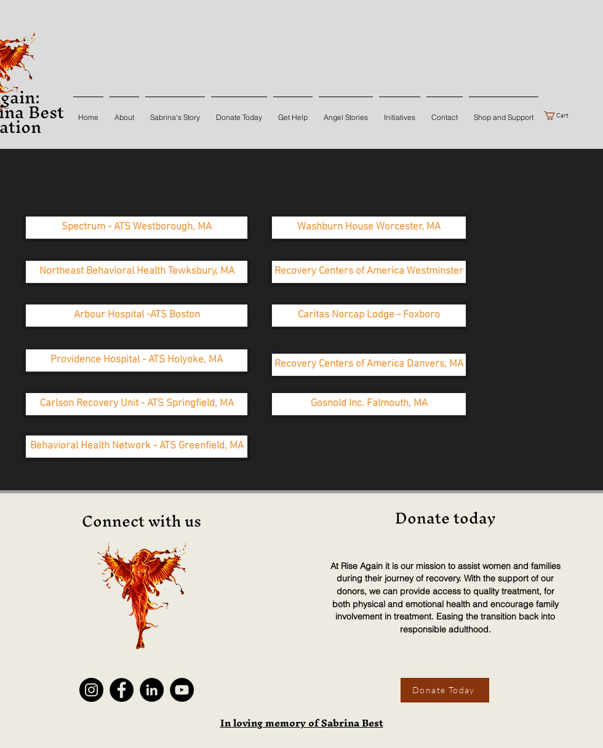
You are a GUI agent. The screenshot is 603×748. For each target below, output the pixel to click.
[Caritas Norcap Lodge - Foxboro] (369, 315)
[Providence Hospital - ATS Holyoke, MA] (137, 360)
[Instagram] (91, 690)
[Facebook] (122, 690)
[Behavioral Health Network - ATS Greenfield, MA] (137, 446)
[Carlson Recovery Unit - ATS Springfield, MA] (137, 404)
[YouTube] (182, 690)
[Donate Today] (445, 690)
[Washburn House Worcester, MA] (369, 227)
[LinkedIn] (152, 690)
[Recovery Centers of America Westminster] (369, 272)
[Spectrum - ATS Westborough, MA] (137, 227)
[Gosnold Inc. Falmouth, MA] (369, 404)
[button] (561, 115)
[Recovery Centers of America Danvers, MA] (369, 364)
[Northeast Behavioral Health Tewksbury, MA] (137, 272)
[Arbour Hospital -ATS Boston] (137, 315)
